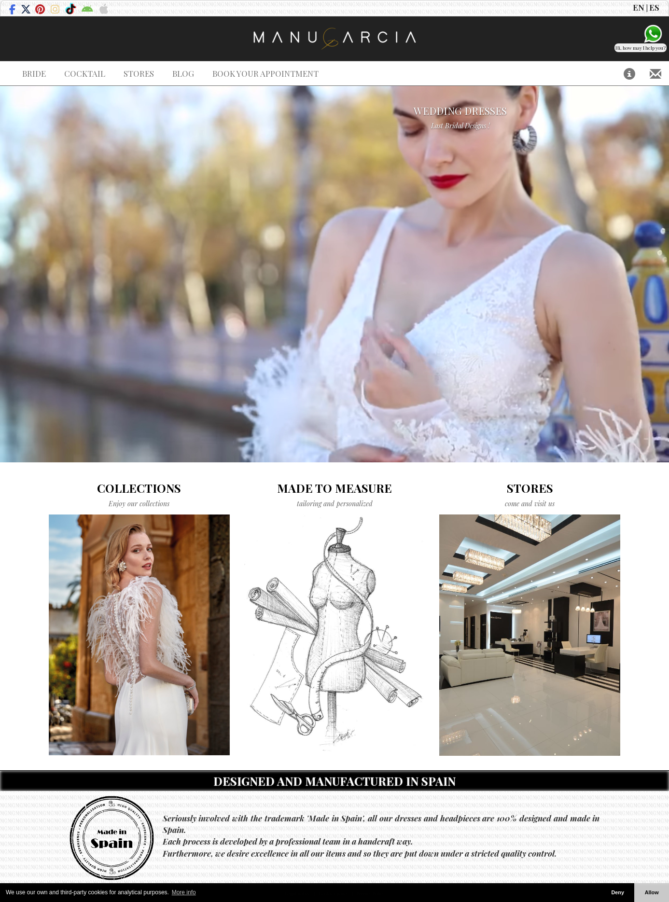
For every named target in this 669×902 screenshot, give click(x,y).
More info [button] (184, 892)
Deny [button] (617, 892)
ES (654, 7)
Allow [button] (652, 892)
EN (638, 7)
